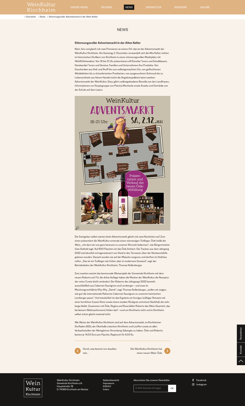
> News (41, 16)
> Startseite (30, 16)
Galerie (205, 7)
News (129, 7)
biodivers (180, 7)
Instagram (201, 384)
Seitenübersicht (111, 380)
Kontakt (240, 349)
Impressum (108, 383)
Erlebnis (106, 7)
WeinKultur (153, 7)
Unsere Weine (79, 7)
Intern (106, 389)
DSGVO (107, 386)
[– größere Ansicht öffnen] (122, 163)
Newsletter (240, 333)
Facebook (201, 380)
